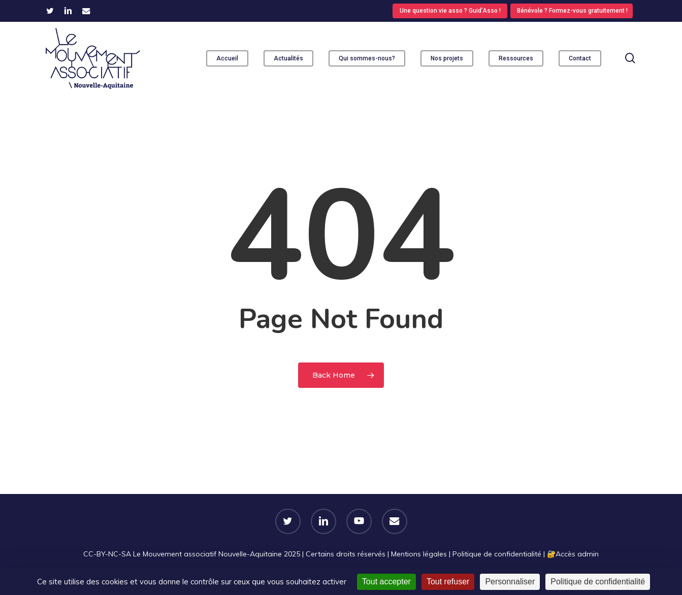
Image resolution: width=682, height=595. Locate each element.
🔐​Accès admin (573, 553)
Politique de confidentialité (496, 553)
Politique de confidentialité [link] (597, 581)
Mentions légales (419, 553)
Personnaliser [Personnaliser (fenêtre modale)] (510, 581)
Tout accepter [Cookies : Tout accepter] (386, 581)
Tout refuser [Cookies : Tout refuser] (448, 581)
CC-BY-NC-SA (107, 553)
